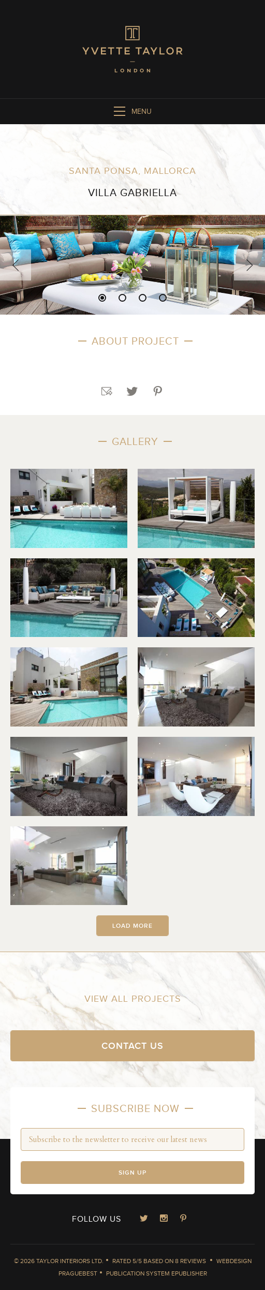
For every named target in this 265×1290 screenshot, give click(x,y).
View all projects (132, 999)
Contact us (132, 1046)
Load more (132, 926)
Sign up (132, 1173)
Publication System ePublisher (156, 1273)
